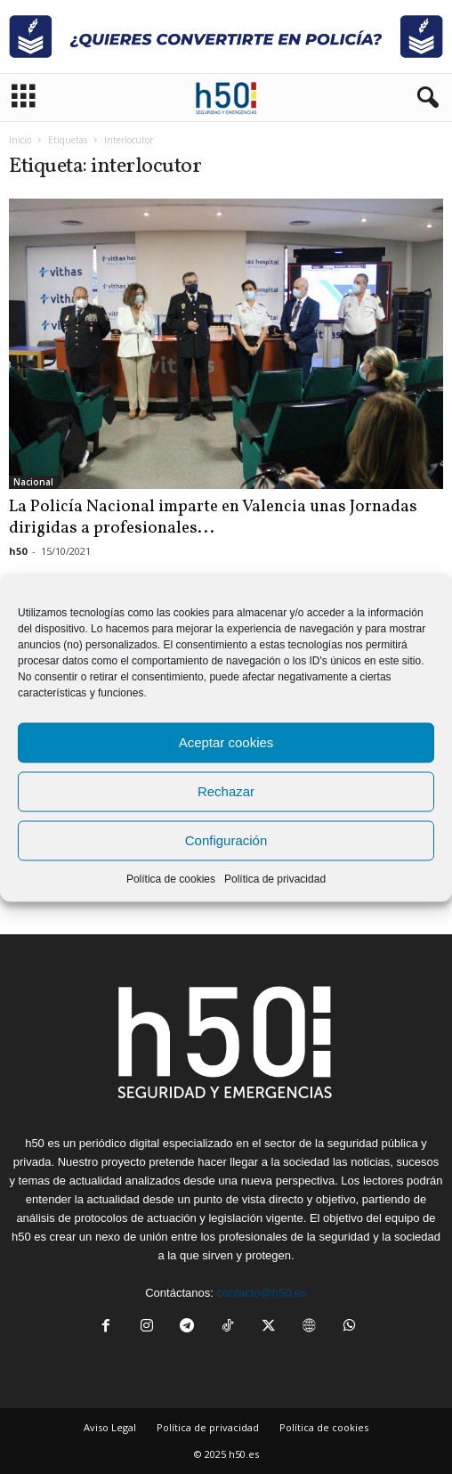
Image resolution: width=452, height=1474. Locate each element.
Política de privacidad (275, 878)
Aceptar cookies (226, 742)
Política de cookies (170, 878)
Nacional (33, 482)
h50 (18, 551)
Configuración (226, 840)
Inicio (20, 140)
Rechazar (226, 791)
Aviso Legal (110, 1427)
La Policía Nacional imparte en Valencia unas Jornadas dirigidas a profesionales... (213, 517)
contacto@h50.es (261, 1292)
